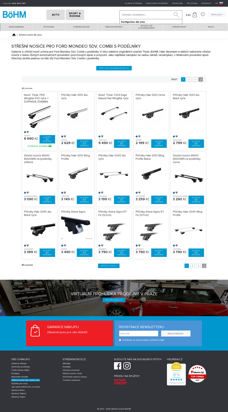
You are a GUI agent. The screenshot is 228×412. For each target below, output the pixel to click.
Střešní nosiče (81, 26)
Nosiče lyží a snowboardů (146, 26)
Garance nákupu (19, 362)
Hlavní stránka (133, 3)
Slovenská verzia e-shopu (75, 376)
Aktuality (66, 362)
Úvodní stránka (14, 34)
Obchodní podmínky (157, 3)
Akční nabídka (16, 26)
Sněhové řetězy (114, 26)
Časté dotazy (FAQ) (20, 369)
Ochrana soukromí (71, 369)
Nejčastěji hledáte (19, 376)
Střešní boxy (179, 26)
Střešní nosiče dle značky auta (25, 379)
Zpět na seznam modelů (114, 67)
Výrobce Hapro (18, 396)
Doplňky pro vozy (19, 382)
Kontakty (206, 3)
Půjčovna (192, 3)
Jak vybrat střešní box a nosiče (25, 386)
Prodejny (15, 372)
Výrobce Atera (18, 389)
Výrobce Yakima (18, 392)
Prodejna (177, 3)
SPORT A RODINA (79, 14)
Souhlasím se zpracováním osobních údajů (141, 339)
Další (211, 26)
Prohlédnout (114, 299)
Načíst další (109, 265)
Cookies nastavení (71, 379)
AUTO (51, 14)
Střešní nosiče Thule (72, 372)
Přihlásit (217, 14)
